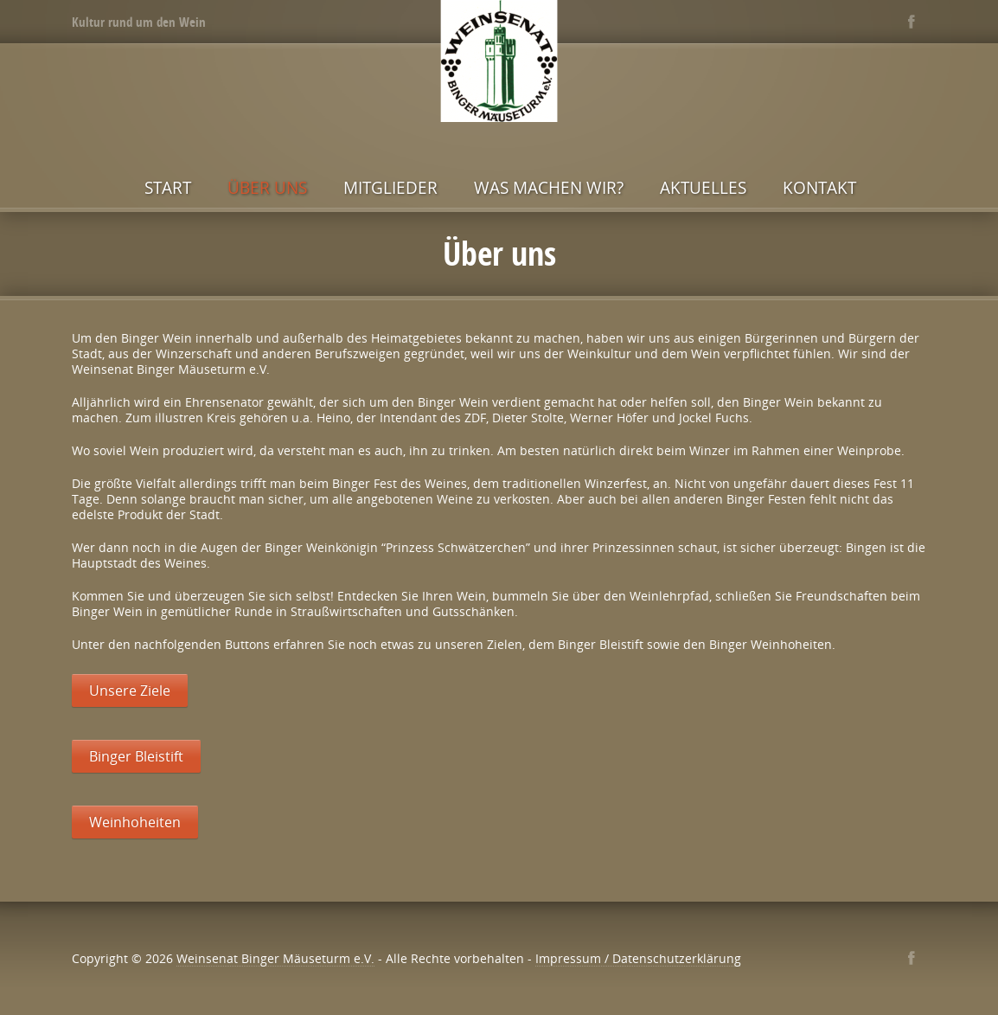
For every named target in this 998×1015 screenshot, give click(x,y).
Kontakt (819, 188)
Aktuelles (703, 188)
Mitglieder (390, 188)
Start (167, 188)
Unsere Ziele (129, 690)
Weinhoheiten (135, 822)
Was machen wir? (549, 188)
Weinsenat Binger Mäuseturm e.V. (275, 958)
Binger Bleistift (136, 756)
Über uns (267, 188)
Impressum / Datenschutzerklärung (638, 958)
